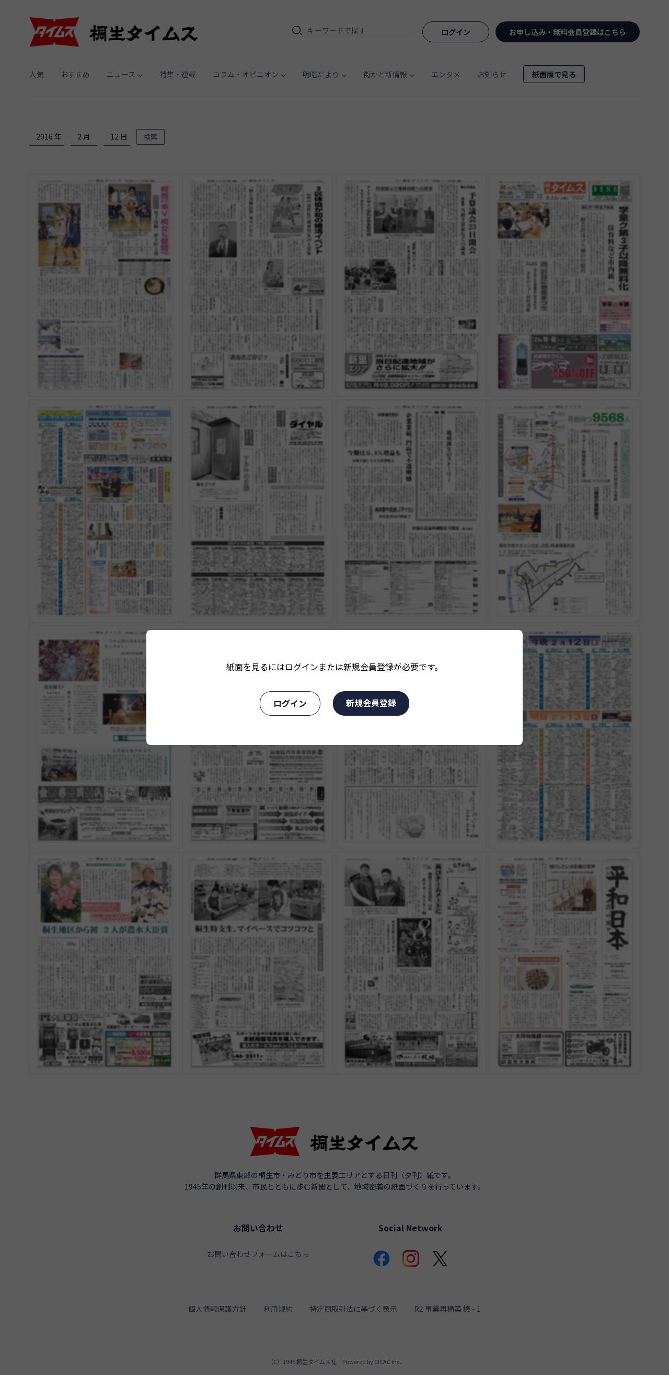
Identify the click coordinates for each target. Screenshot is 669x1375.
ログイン (290, 703)
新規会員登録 (371, 702)
